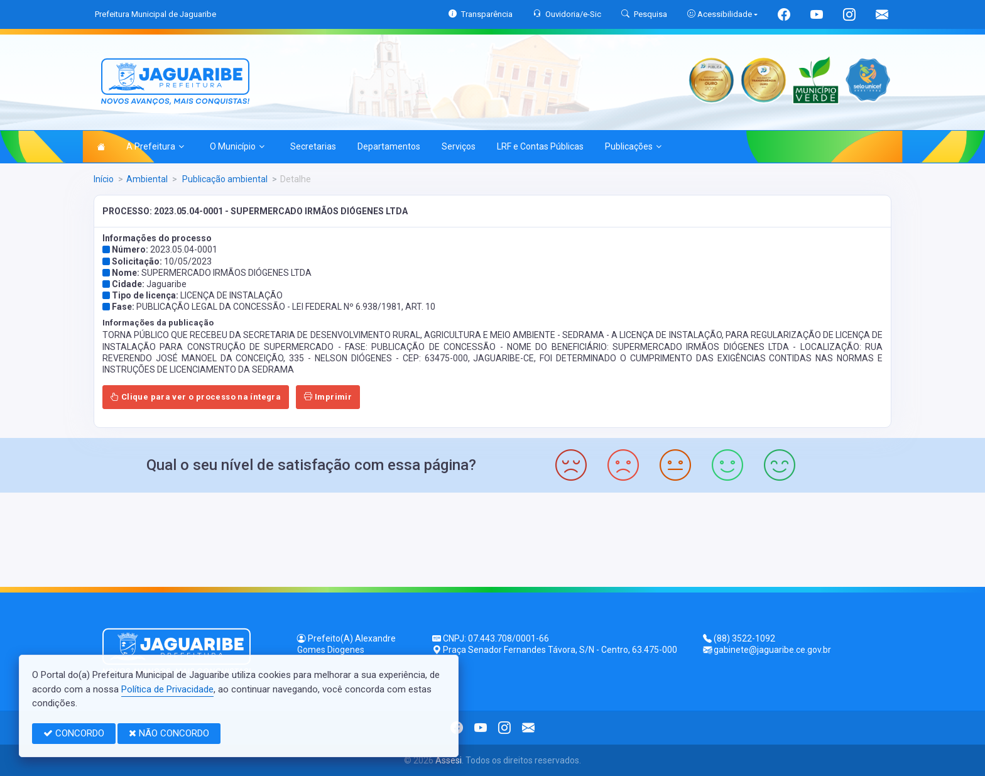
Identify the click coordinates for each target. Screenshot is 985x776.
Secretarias (313, 146)
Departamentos (388, 146)
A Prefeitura (155, 146)
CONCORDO (73, 733)
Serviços (459, 146)
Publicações (633, 146)
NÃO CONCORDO (169, 733)
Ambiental (147, 179)
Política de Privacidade (167, 689)
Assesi (448, 760)
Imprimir (328, 397)
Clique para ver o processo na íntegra (196, 397)
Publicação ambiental (224, 179)
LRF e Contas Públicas (540, 146)
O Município (237, 146)
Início (104, 179)
